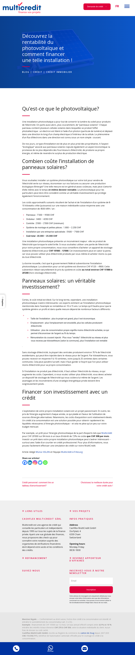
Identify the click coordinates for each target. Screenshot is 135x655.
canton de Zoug (87, 633)
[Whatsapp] (45, 462)
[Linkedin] (30, 462)
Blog (25, 72)
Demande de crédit (95, 7)
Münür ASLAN (42, 452)
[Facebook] (24, 462)
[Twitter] (40, 462)
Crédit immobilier (59, 72)
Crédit (37, 72)
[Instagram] (35, 462)
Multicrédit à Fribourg (72, 452)
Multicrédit (106, 433)
